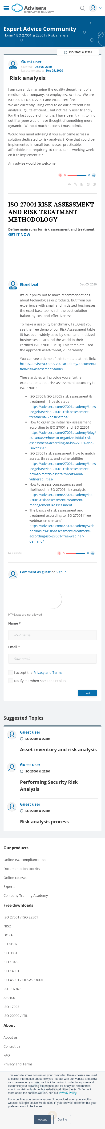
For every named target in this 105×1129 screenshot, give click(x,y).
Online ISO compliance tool (25, 859)
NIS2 (7, 926)
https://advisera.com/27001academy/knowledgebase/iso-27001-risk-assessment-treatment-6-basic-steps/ (62, 411)
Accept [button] (42, 1119)
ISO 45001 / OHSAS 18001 (24, 980)
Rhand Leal (29, 284)
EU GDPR (10, 944)
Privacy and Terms (47, 672)
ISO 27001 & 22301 (30, 35)
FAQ (7, 1055)
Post (87, 693)
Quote (15, 553)
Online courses (15, 877)
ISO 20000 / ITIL (16, 1015)
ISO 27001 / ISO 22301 (21, 917)
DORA (8, 935)
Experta (10, 886)
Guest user (30, 732)
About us (11, 1037)
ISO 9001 (10, 953)
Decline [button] (62, 1119)
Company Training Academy (26, 895)
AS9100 (9, 997)
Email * (14, 647)
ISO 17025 (11, 1006)
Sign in (61, 572)
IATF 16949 (12, 989)
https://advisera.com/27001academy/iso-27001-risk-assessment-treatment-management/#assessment (61, 499)
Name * (14, 623)
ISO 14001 (11, 971)
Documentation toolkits (22, 868)
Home (8, 35)
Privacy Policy (67, 1093)
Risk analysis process (44, 821)
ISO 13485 (11, 962)
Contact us (12, 1046)
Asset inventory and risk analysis (58, 749)
